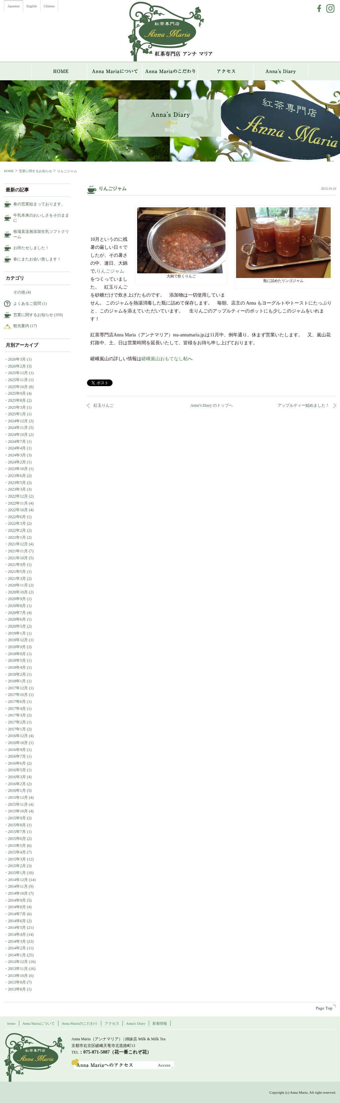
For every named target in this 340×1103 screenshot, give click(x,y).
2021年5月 (17, 571)
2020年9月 (17, 598)
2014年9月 (17, 900)
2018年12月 (18, 640)
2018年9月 (17, 647)
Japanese (14, 6)
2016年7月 (17, 756)
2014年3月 (17, 941)
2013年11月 (18, 968)
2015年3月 (17, 859)
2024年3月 (17, 455)
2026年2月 (17, 366)
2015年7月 (17, 831)
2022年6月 (17, 517)
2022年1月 (17, 537)
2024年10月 (18, 434)
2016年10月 (18, 742)
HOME (59, 71)
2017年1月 (17, 729)
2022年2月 (17, 530)
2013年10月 (18, 975)
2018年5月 (17, 660)
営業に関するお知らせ (35, 171)
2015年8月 (17, 825)
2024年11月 (18, 427)
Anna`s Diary (280, 71)
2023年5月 (17, 482)
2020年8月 (17, 605)
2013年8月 (17, 989)
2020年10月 (18, 592)
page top (326, 1007)
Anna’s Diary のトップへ (211, 405)
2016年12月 (18, 735)
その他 (19, 292)
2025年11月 (18, 380)
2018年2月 (17, 674)
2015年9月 (17, 818)
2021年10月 (18, 558)
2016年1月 (17, 790)
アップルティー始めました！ (303, 405)
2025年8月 (17, 400)
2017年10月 (18, 694)
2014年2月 (17, 948)
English (32, 6)
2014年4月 (17, 934)
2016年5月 (17, 770)
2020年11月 (18, 585)
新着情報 (159, 1023)
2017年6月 (17, 701)
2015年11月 (18, 804)
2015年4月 (17, 852)
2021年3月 (17, 578)
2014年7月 (17, 914)
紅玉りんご (104, 405)
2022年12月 (18, 496)
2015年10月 (18, 811)
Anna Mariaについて (114, 71)
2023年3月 (17, 489)
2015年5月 (17, 845)
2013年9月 (17, 982)
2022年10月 (18, 510)
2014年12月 (18, 879)
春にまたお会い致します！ (37, 259)
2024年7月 (17, 441)
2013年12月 (18, 961)
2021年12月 (18, 544)
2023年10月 (18, 468)
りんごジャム (110, 271)
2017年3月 (17, 715)
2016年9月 (17, 749)
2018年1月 (17, 681)
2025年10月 (18, 386)
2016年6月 (17, 763)
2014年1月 (17, 955)
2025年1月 (17, 414)
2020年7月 (17, 612)
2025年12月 (18, 373)
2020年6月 (17, 619)
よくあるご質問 (27, 303)
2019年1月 (17, 633)
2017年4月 (17, 708)
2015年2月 (17, 865)
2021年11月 (18, 551)
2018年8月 (17, 654)
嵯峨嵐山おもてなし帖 (164, 358)
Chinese (49, 6)
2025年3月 (17, 407)
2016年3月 (17, 777)
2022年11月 (18, 503)
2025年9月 (17, 393)
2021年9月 (17, 564)
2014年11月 (18, 886)
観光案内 (21, 325)
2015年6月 (17, 838)
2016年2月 (17, 784)
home (11, 1023)
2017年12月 (18, 688)
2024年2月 (17, 462)
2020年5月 (17, 626)
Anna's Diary (135, 1023)
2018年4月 (17, 667)
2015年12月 (18, 797)
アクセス (225, 71)
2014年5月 (17, 927)
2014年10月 (18, 893)
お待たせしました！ (31, 247)
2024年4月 (17, 448)
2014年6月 (17, 921)
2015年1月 (17, 872)
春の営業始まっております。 (39, 204)
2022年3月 (17, 523)
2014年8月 (17, 907)
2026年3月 (17, 359)
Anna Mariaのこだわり (170, 71)
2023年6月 (17, 475)
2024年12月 (18, 421)
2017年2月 (17, 722)
